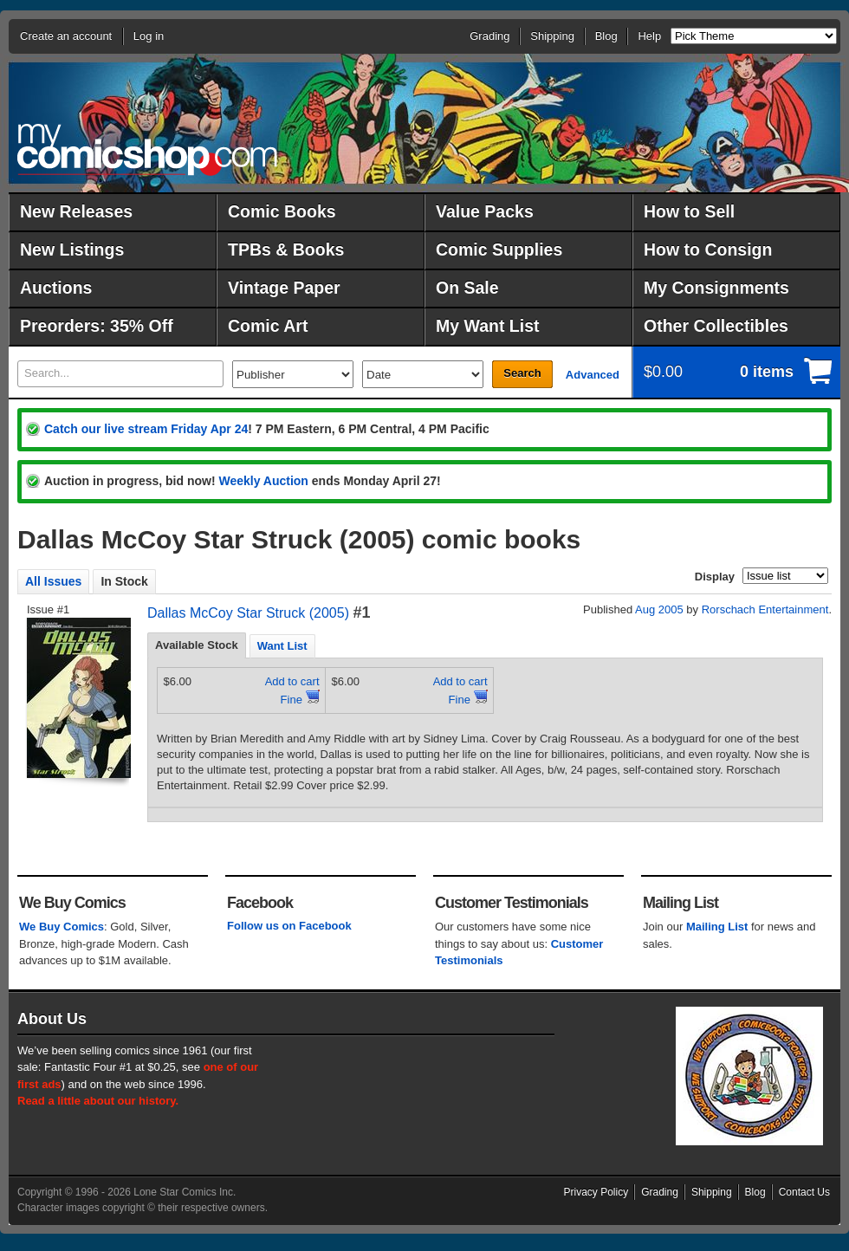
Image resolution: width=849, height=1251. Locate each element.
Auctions (56, 287)
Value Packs (485, 211)
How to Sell (689, 211)
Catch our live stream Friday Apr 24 (146, 429)
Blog (606, 35)
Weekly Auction (263, 481)
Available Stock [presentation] (196, 644)
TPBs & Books (286, 249)
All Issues (53, 581)
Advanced (592, 374)
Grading (489, 35)
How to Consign (708, 249)
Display (715, 576)
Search (522, 372)
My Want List (488, 325)
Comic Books (282, 211)
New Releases (76, 211)
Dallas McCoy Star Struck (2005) (248, 613)
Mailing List (717, 926)
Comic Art (268, 325)
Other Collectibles (716, 325)
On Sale (467, 287)
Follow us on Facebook (289, 925)
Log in (148, 35)
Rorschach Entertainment (765, 609)
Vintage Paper (284, 287)
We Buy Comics (61, 926)
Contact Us (804, 1192)
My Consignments (716, 287)
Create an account (66, 35)
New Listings (72, 249)
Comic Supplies (499, 249)
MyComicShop (147, 149)
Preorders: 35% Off (96, 325)
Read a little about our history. (97, 1100)
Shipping (552, 35)
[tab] (196, 645)
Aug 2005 (659, 609)
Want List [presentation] (282, 645)
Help (649, 35)
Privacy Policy (596, 1192)
